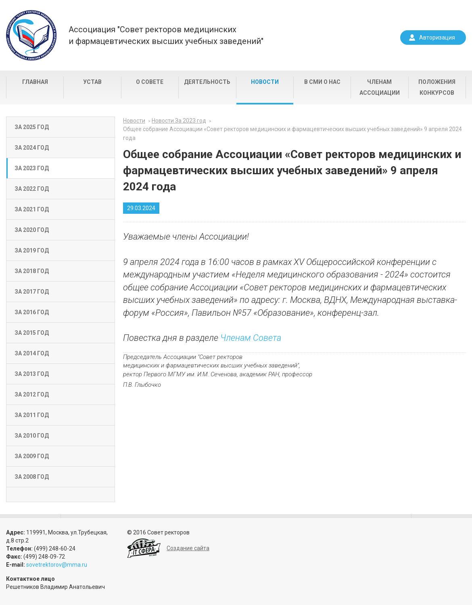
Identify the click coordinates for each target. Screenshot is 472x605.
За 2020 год (32, 230)
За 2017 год (32, 291)
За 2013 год (32, 374)
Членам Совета (250, 338)
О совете (149, 82)
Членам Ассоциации (379, 87)
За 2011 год (32, 415)
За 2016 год (32, 312)
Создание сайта (188, 548)
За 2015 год (32, 333)
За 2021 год (32, 209)
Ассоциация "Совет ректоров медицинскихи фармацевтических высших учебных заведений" (166, 35)
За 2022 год (32, 189)
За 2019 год (32, 250)
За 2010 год (32, 435)
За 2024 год (32, 147)
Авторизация (437, 37)
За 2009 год (32, 456)
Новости (265, 82)
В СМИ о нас (322, 82)
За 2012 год (32, 394)
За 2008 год (32, 477)
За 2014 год (32, 353)
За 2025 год (32, 127)
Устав (92, 82)
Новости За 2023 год (179, 120)
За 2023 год (32, 168)
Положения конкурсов (436, 87)
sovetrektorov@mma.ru (56, 564)
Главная (35, 82)
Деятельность (207, 82)
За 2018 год (32, 271)
